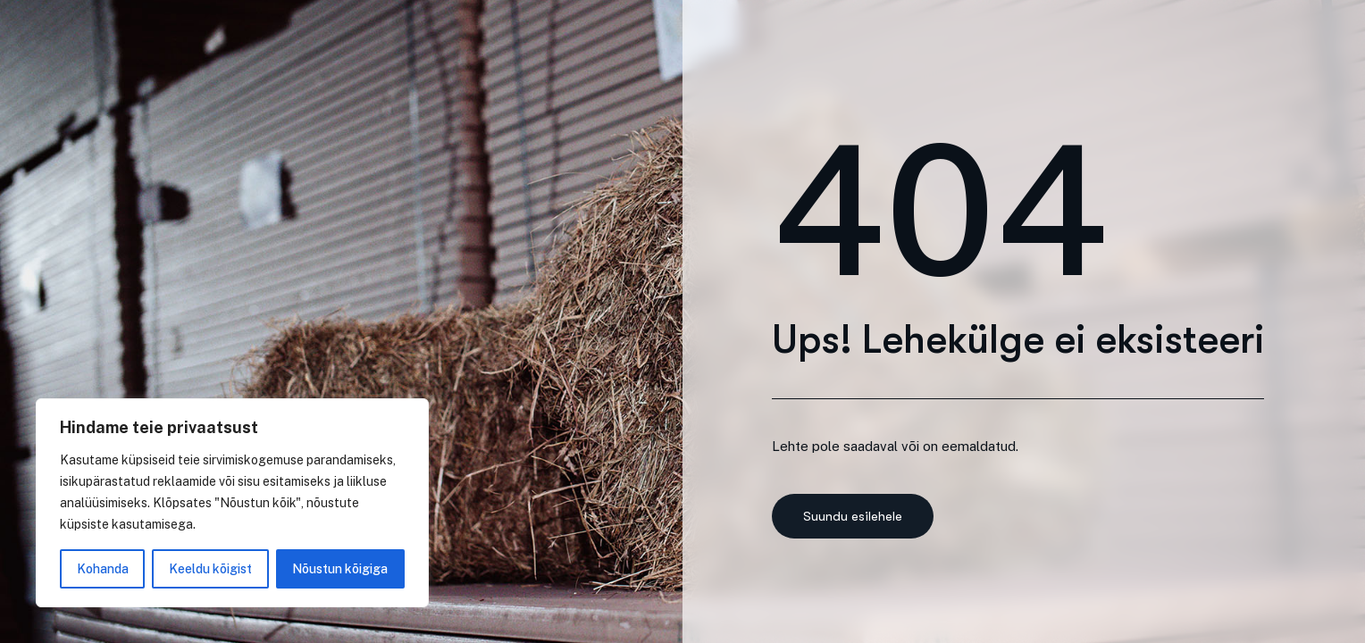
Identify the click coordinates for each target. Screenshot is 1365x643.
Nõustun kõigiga (340, 569)
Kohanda (103, 569)
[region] (232, 502)
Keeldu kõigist (210, 569)
